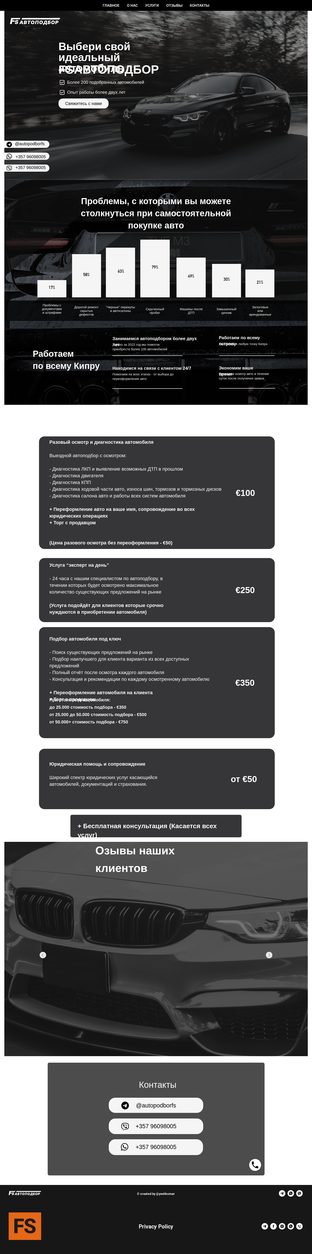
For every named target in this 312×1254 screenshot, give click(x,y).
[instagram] (282, 1228)
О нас (132, 5)
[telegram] (282, 1195)
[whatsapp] (291, 1195)
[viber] (299, 1195)
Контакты (199, 5)
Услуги (152, 5)
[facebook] (273, 1228)
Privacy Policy (156, 1226)
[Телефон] (299, 1228)
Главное (111, 5)
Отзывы (174, 5)
